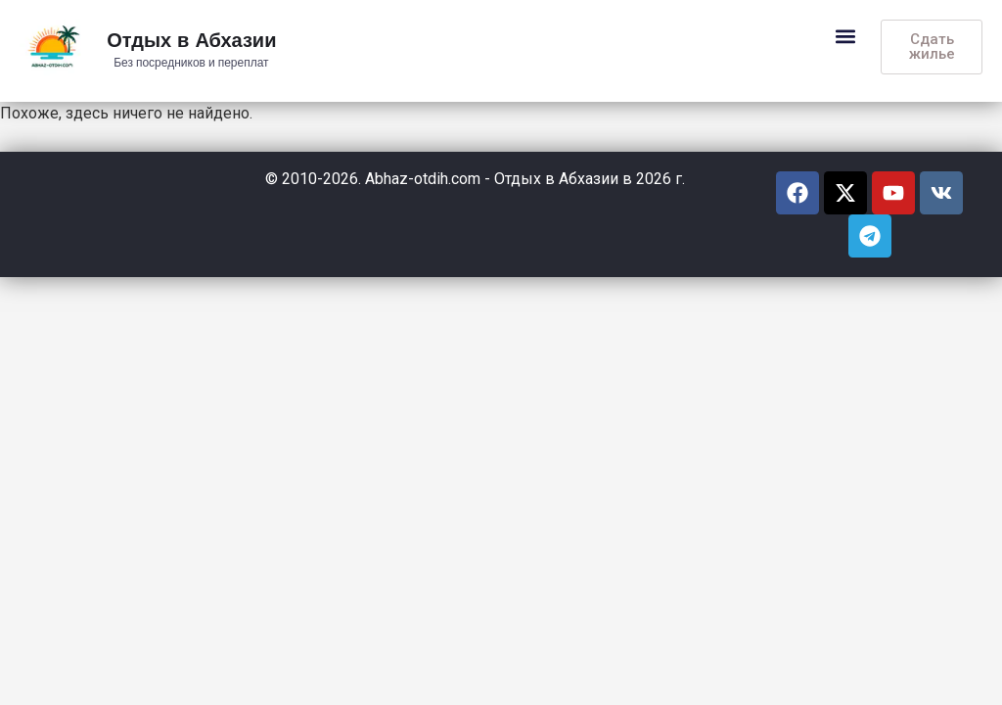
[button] (845, 36)
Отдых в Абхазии (191, 41)
